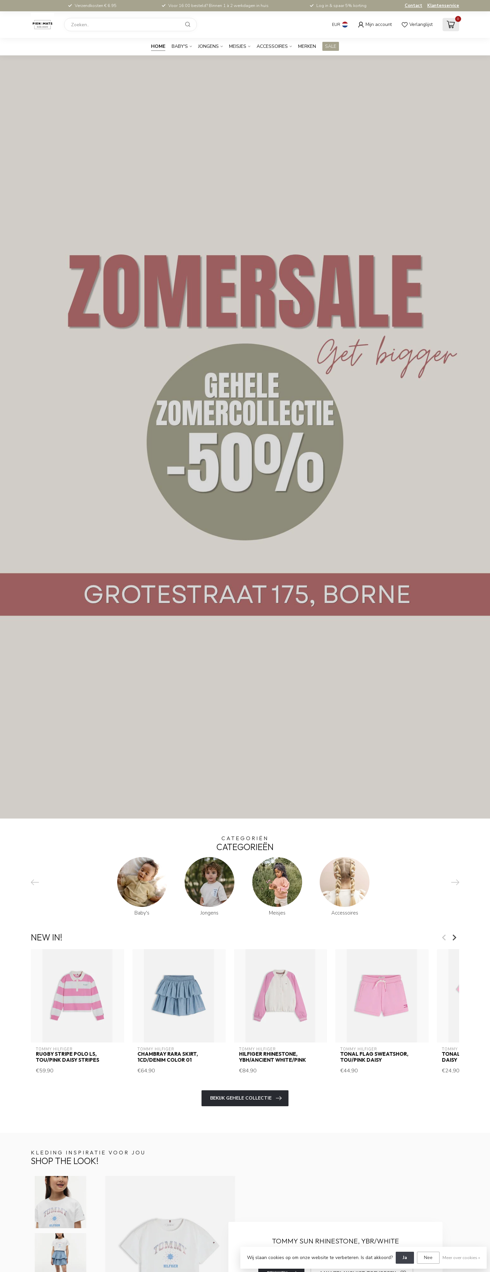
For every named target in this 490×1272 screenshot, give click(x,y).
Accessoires (272, 46)
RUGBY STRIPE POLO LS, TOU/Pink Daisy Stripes (67, 1057)
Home (158, 46)
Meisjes (237, 46)
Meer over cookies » (461, 1257)
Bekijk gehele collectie (246, 1098)
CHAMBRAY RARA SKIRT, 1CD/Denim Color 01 (167, 1057)
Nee (428, 1257)
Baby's (180, 46)
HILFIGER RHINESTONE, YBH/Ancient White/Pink (272, 1057)
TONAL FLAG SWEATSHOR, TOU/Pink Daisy (374, 1057)
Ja (405, 1257)
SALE (330, 46)
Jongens (208, 46)
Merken (307, 46)
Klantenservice (443, 6)
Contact (413, 6)
